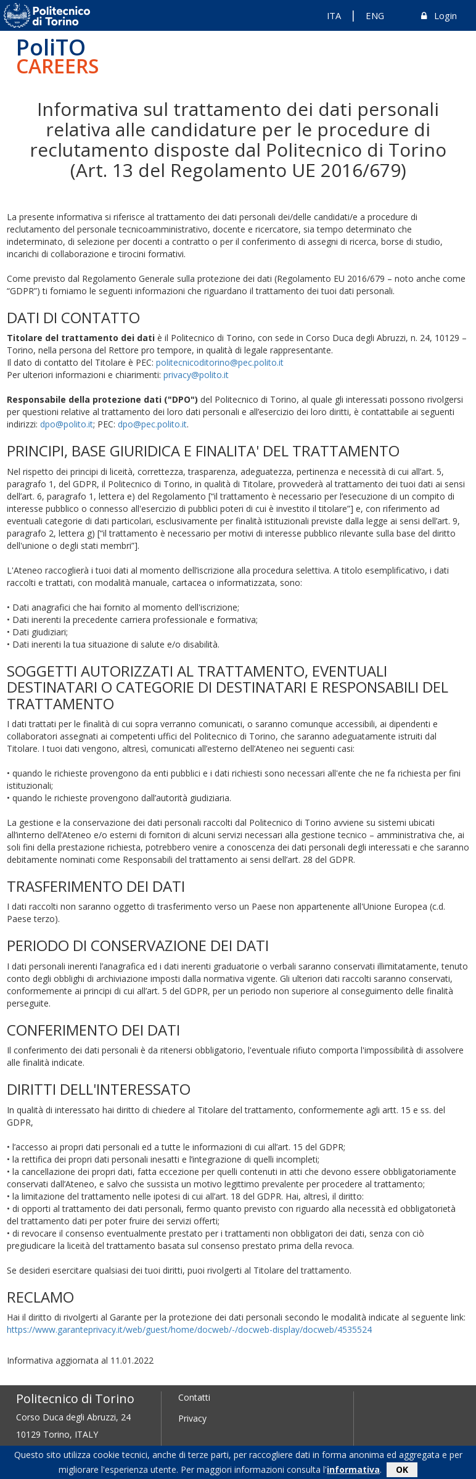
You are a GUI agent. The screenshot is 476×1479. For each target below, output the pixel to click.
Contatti (194, 1397)
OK (402, 1471)
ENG (375, 15)
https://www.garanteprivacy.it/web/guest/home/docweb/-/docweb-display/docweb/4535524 (189, 1329)
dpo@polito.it (66, 424)
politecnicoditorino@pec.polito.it (220, 362)
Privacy (192, 1418)
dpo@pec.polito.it (152, 424)
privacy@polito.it (196, 375)
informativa (353, 1471)
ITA (334, 15)
